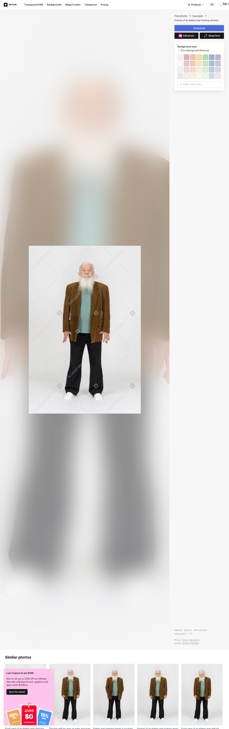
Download (199, 28)
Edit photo (186, 36)
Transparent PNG (33, 4)
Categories (90, 4)
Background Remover (198, 50)
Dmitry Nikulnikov (191, 640)
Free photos (180, 16)
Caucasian (197, 16)
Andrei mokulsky (190, 643)
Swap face (212, 36)
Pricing (104, 4)
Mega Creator (73, 4)
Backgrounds (54, 4)
